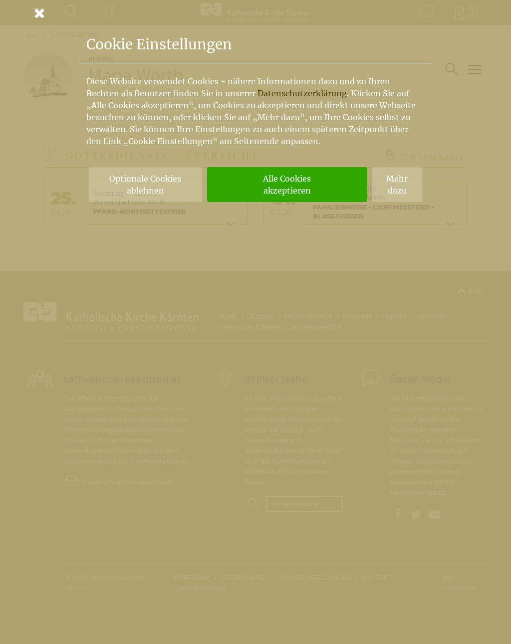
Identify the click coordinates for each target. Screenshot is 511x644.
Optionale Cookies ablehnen (145, 185)
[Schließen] (255, 13)
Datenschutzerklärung (302, 93)
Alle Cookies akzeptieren (287, 185)
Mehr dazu (397, 185)
